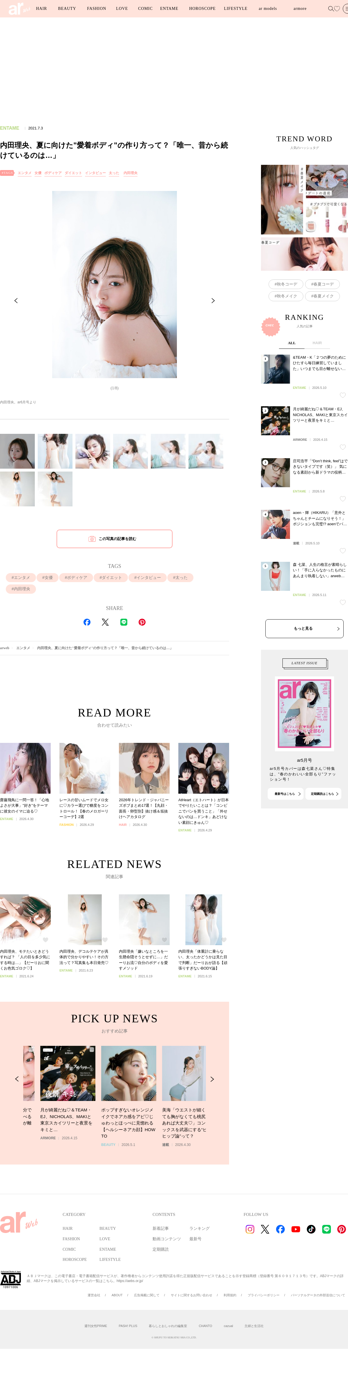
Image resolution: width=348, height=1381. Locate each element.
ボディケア (53, 173)
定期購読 (161, 1249)
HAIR (41, 8)
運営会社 (94, 1295)
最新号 (195, 1239)
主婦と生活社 (254, 1326)
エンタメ (25, 173)
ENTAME (169, 8)
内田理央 (130, 173)
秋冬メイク (287, 324)
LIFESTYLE (235, 8)
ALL (292, 397)
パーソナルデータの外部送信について (318, 1295)
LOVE (122, 8)
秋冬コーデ (287, 312)
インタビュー (95, 173)
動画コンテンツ (167, 1239)
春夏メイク (323, 324)
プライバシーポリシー (264, 1295)
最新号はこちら (285, 820)
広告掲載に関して (147, 1295)
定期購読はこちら (322, 820)
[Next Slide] (213, 301)
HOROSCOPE (202, 8)
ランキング (199, 1228)
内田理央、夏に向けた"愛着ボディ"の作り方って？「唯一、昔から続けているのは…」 (105, 648)
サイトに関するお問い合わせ (191, 1295)
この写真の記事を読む (117, 539)
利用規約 (230, 1295)
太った (114, 173)
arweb (4, 648)
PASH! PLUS (128, 1326)
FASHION (96, 8)
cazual (228, 1326)
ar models (268, 8)
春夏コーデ (323, 312)
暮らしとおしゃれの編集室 (168, 1326)
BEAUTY (67, 8)
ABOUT (117, 1295)
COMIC (145, 8)
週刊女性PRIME (95, 1326)
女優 (38, 173)
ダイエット (73, 173)
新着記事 (161, 1228)
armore (300, 8)
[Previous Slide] (15, 301)
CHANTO (205, 1326)
